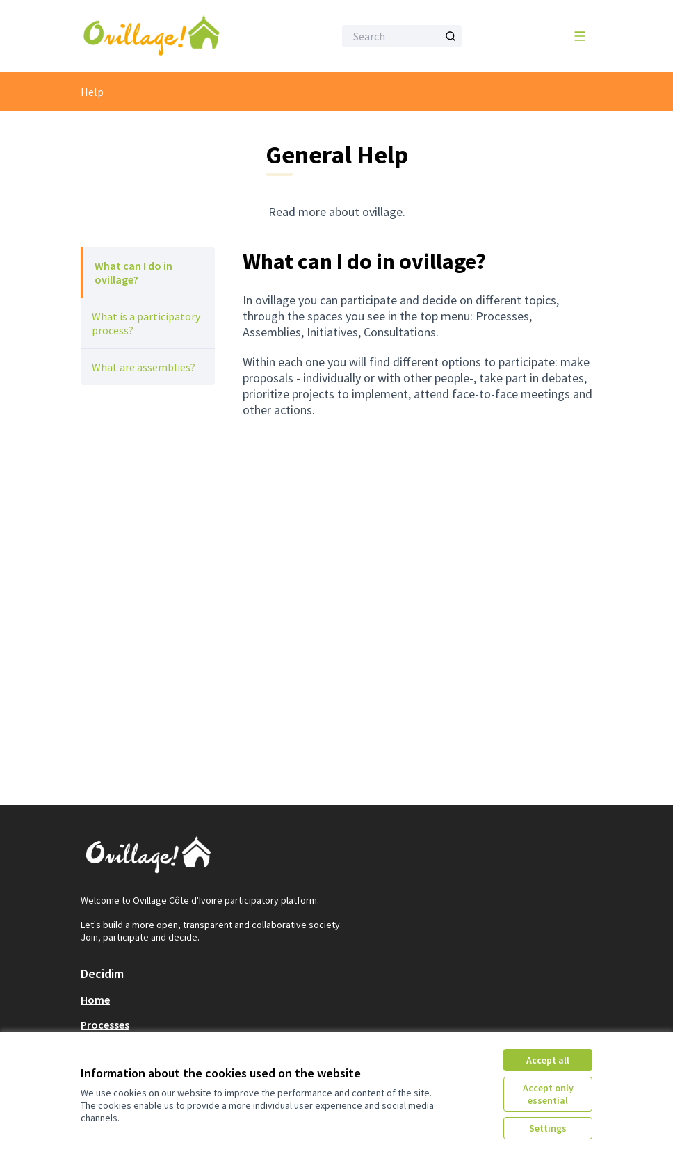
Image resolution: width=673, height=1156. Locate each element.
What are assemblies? (143, 367)
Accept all (547, 1060)
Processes (105, 1025)
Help (92, 92)
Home (95, 1000)
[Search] (402, 36)
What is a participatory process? (146, 323)
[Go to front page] (173, 36)
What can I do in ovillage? (133, 272)
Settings (548, 1128)
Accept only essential (548, 1094)
